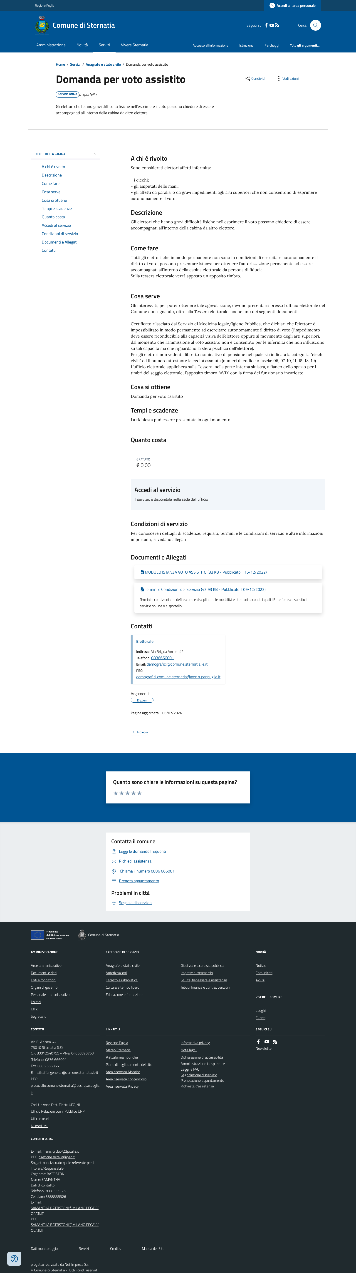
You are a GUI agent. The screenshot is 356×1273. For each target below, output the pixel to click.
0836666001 (162, 658)
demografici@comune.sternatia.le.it (177, 664)
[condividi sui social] (254, 78)
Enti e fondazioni (43, 980)
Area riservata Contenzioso (126, 1079)
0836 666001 (56, 1059)
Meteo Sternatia (118, 1050)
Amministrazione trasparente (203, 1063)
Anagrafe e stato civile (103, 64)
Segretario (38, 1016)
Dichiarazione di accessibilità (202, 1057)
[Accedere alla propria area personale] (292, 5)
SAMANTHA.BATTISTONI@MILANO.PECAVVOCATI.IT (65, 1210)
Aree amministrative (46, 965)
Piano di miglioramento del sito (129, 1064)
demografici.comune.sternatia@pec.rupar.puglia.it (178, 677)
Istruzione (246, 45)
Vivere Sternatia (134, 45)
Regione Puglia (44, 5)
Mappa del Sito (153, 1248)
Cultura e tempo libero (122, 987)
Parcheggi (272, 45)
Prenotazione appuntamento (202, 1080)
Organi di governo (44, 987)
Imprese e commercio (197, 972)
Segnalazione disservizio (199, 1075)
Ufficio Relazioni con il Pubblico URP (57, 1111)
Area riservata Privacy (122, 1086)
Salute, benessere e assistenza (204, 980)
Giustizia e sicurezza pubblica (202, 965)
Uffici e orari (40, 1118)
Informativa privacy (195, 1042)
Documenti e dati (44, 972)
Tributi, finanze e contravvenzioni (205, 987)
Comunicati (264, 972)
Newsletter (264, 1048)
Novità (82, 45)
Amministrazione (51, 45)
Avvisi (260, 980)
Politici (36, 1001)
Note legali (189, 1050)
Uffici (34, 1009)
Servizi (104, 45)
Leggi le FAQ (190, 1069)
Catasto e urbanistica (122, 980)
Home (60, 64)
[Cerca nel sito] (314, 25)
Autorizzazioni (116, 972)
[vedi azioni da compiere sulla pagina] (287, 78)
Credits (115, 1248)
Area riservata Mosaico (123, 1071)
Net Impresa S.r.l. (77, 1264)
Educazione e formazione (124, 994)
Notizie (261, 965)
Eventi (260, 1017)
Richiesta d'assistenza (197, 1086)
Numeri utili (39, 1126)
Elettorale (144, 641)
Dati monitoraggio (44, 1248)
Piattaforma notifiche (122, 1057)
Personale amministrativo (50, 994)
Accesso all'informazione (210, 45)
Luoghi (261, 1010)
